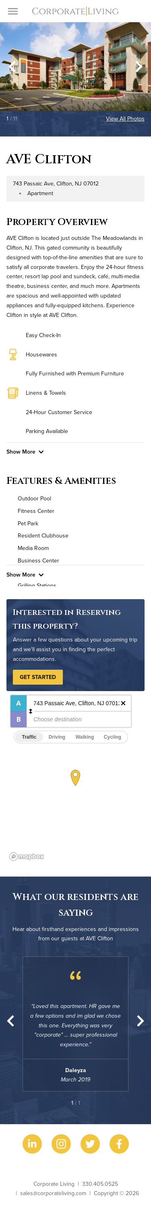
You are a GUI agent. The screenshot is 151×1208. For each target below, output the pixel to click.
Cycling (112, 737)
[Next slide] (139, 66)
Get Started (38, 677)
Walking (85, 737)
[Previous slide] (10, 1020)
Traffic (29, 737)
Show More (24, 452)
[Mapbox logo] (26, 856)
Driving (57, 737)
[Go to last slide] (12, 66)
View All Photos (125, 119)
